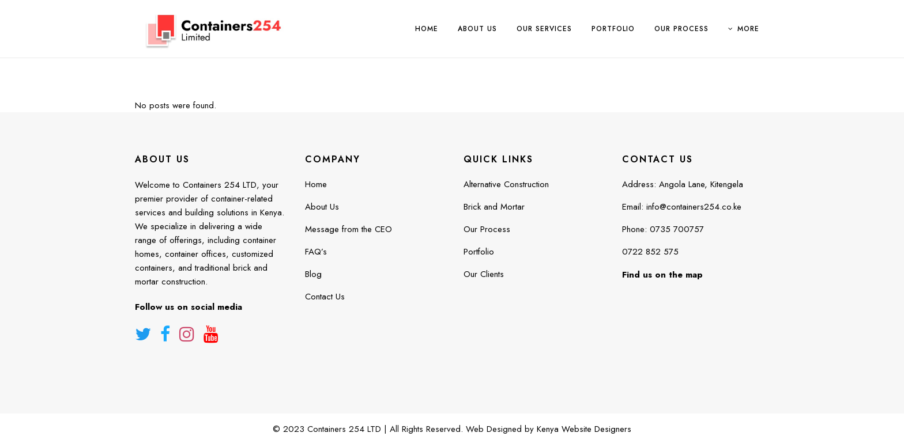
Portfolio (479, 251)
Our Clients (484, 274)
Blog (313, 274)
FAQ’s (316, 251)
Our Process (487, 229)
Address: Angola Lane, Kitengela (682, 184)
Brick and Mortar (494, 206)
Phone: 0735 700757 (663, 229)
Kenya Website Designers (584, 429)
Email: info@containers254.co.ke (681, 206)
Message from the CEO (348, 229)
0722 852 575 (650, 251)
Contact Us (325, 296)
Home (316, 184)
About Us (322, 206)
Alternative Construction (506, 184)
